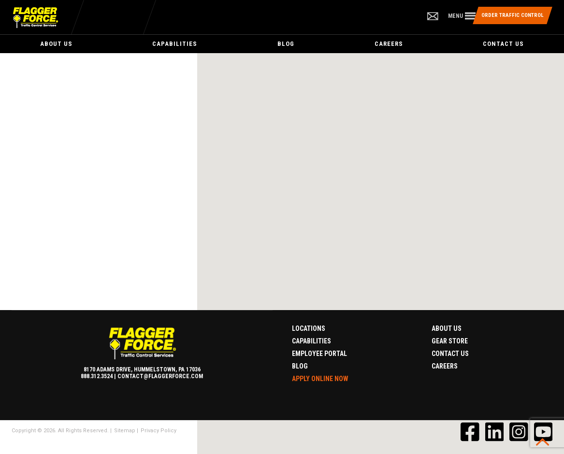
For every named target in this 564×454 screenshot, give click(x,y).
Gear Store (450, 341)
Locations (308, 328)
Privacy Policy (158, 430)
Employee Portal (319, 353)
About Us (56, 43)
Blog (285, 43)
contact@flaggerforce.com (160, 376)
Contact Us (503, 43)
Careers (389, 43)
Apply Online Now (320, 379)
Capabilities (174, 43)
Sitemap (124, 430)
